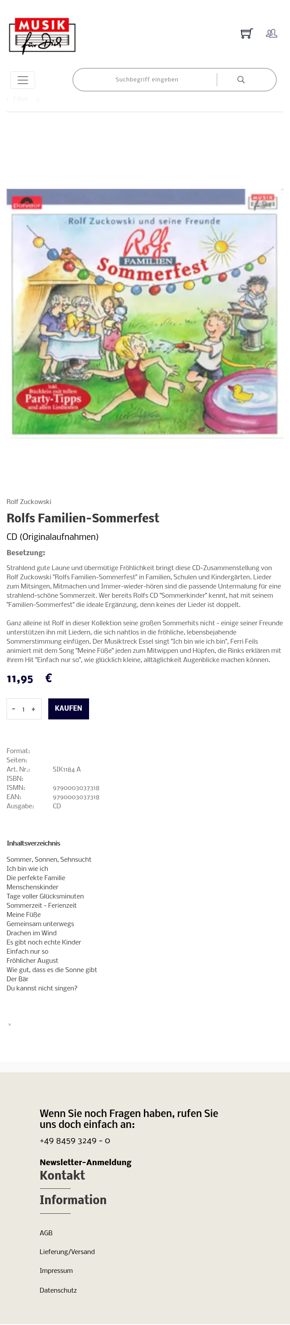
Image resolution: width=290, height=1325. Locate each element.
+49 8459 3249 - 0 (75, 1140)
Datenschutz (58, 1290)
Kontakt (62, 1177)
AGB (46, 1233)
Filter (27, 99)
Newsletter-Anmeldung (86, 1163)
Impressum (56, 1271)
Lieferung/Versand (67, 1252)
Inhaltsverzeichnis (33, 843)
